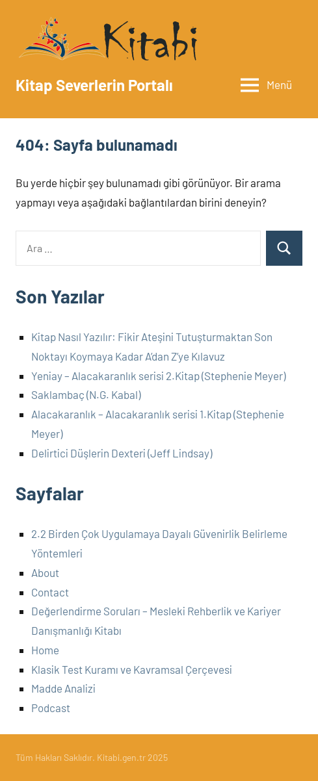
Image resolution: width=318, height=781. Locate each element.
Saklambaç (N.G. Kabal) (85, 394)
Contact (50, 591)
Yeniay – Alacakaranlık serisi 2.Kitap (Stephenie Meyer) (158, 375)
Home (45, 649)
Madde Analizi (63, 688)
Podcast (50, 707)
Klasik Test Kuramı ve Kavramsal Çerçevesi (131, 669)
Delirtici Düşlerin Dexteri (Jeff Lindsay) (121, 452)
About (45, 572)
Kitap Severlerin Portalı (94, 84)
